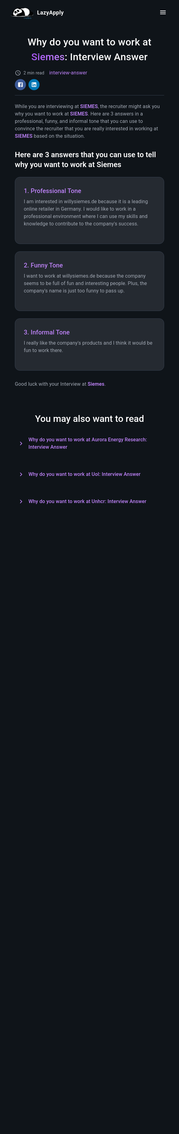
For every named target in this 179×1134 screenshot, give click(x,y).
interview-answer (68, 73)
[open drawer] (163, 12)
